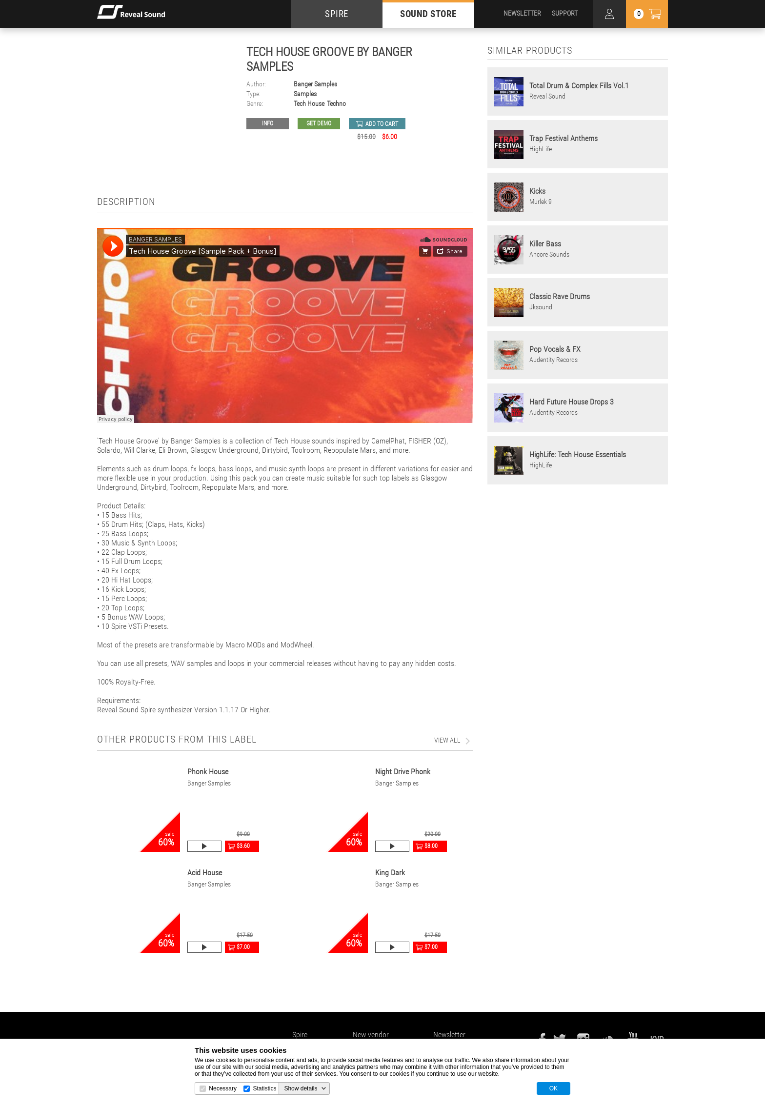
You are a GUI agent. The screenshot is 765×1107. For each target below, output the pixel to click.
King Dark (390, 872)
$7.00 (243, 947)
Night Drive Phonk (402, 771)
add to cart (381, 124)
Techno (336, 103)
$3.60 (243, 846)
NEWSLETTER (522, 13)
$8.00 (431, 846)
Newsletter (449, 1034)
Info (267, 123)
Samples (305, 94)
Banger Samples (315, 84)
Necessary (223, 1088)
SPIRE (336, 14)
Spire (299, 1034)
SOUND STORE (428, 14)
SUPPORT (565, 13)
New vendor (371, 1034)
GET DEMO (318, 123)
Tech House (309, 103)
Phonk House (207, 771)
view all (447, 740)
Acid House (204, 872)
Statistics (264, 1088)
